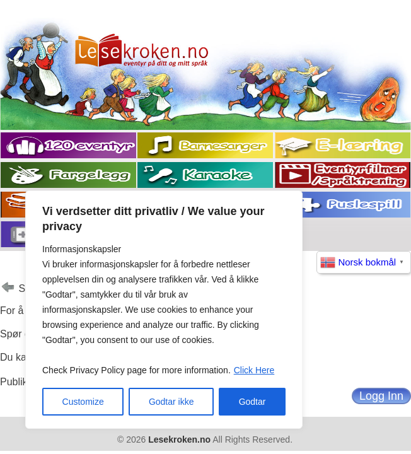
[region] (164, 309)
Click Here (254, 370)
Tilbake (8, 289)
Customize (83, 402)
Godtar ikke (171, 402)
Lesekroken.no (179, 439)
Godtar (252, 402)
